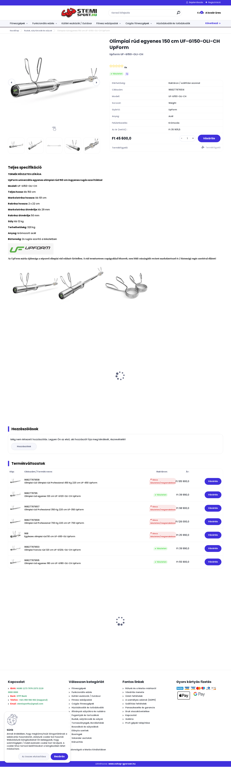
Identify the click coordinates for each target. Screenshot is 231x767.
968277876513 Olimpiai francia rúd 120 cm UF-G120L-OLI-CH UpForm (52, 549)
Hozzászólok (24, 446)
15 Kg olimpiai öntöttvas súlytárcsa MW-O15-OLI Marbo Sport (88, 382)
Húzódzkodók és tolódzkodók (173, 23)
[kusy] (186, 138)
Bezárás (59, 756)
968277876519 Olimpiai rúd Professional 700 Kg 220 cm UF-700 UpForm (54, 522)
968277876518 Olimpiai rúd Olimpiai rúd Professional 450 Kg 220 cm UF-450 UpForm (60, 481)
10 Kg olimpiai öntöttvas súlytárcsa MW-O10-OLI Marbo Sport (142, 382)
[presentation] (11, 82)
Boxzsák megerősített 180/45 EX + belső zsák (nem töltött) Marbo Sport (141, 627)
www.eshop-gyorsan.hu (122, 764)
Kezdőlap (14, 30)
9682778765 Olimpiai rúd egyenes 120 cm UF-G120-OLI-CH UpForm (52, 495)
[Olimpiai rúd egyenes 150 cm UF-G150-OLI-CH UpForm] (54, 82)
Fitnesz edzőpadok (107, 23)
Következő (211, 23)
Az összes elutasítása (34, 756)
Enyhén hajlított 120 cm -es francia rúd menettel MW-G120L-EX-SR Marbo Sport (195, 604)
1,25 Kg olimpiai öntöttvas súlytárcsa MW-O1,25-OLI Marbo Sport (194, 382)
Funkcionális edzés (43, 23)
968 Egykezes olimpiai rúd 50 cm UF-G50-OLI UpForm (49, 535)
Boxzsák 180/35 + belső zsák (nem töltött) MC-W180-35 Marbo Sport (30, 627)
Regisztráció (214, 2)
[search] (152, 14)
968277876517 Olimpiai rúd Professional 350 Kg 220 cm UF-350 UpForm (54, 508)
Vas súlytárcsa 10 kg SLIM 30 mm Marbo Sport (87, 627)
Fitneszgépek (17, 23)
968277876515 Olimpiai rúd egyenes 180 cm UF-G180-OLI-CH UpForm (52, 562)
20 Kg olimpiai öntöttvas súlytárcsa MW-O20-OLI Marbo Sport (34, 382)
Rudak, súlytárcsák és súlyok (38, 30)
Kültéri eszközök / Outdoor (77, 23)
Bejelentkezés (196, 2)
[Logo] (26, 12)
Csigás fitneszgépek (137, 23)
